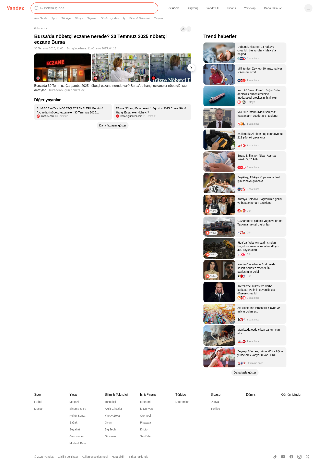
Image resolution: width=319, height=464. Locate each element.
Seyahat (75, 429)
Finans (231, 8)
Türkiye (66, 18)
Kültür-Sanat (77, 415)
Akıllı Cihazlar (113, 408)
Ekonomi (145, 401)
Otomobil (146, 415)
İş (124, 18)
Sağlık (74, 422)
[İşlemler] (188, 29)
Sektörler (146, 436)
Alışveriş (193, 8)
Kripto (144, 429)
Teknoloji (110, 401)
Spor (54, 18)
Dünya (79, 18)
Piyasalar (146, 422)
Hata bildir (118, 456)
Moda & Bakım (79, 443)
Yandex (49, 456)
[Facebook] (291, 456)
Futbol (38, 401)
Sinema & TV (78, 408)
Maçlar (38, 408)
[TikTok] (275, 456)
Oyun (108, 422)
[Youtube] (283, 456)
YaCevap (250, 8)
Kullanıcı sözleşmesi (95, 456)
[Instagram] (299, 456)
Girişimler (111, 436)
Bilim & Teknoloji (139, 18)
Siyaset (92, 18)
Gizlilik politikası (68, 456)
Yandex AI (212, 8)
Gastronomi (77, 436)
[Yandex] (15, 8)
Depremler (182, 401)
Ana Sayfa (40, 18)
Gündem (173, 8)
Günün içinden (110, 18)
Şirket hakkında (138, 456)
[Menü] (308, 8)
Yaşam (158, 18)
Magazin (75, 401)
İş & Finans (148, 394)
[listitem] (73, 112)
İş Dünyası (147, 408)
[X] (307, 456)
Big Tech (110, 429)
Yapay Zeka (112, 415)
